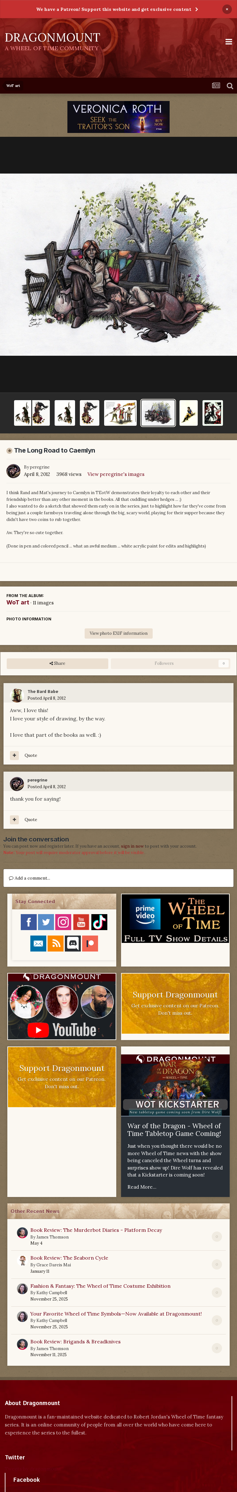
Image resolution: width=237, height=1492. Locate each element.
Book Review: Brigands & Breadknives (75, 1341)
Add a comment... (29, 878)
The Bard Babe (42, 692)
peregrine (40, 467)
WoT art (17, 602)
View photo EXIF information (119, 633)
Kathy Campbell (51, 1292)
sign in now (132, 846)
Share (57, 663)
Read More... (142, 1187)
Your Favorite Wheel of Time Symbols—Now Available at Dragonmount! (116, 1313)
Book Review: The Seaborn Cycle (69, 1258)
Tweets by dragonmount (33, 1469)
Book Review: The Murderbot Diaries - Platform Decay (96, 1230)
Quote (31, 755)
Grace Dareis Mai (53, 1265)
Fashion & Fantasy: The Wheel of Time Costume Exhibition (100, 1286)
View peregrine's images (116, 474)
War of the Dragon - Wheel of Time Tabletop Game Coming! (174, 1130)
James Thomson (52, 1237)
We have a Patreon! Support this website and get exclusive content (113, 9)
